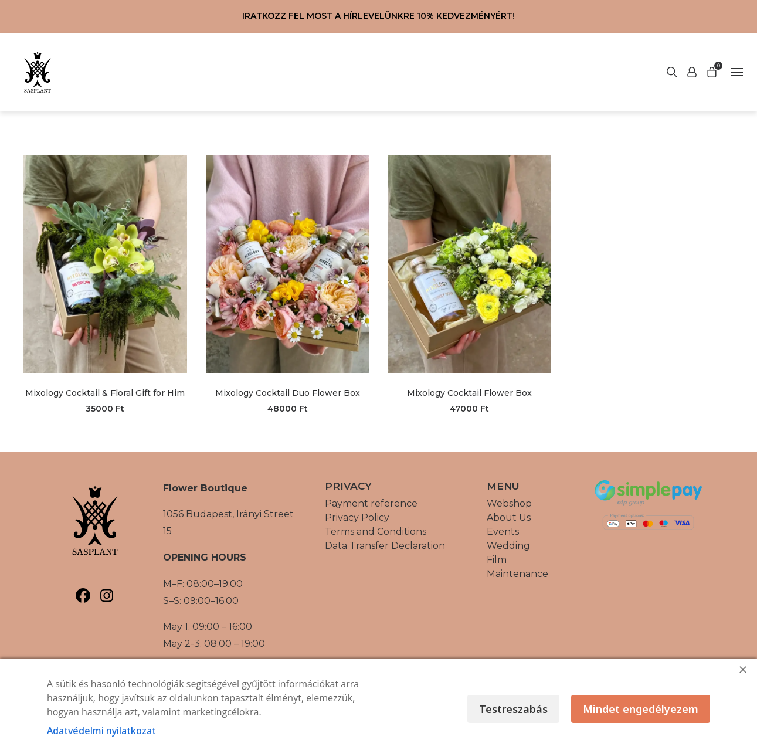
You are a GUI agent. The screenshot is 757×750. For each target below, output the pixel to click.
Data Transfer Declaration (385, 545)
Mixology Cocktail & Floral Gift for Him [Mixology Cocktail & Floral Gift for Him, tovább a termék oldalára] (105, 393)
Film (497, 559)
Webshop (509, 503)
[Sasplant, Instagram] (107, 595)
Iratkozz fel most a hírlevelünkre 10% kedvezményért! (378, 16)
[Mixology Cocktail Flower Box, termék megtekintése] (470, 264)
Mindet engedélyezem (640, 709)
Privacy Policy (357, 517)
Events (503, 531)
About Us (509, 517)
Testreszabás (513, 709)
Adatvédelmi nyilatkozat (101, 730)
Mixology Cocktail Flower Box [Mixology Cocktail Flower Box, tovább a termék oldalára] (469, 393)
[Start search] (692, 72)
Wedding (508, 545)
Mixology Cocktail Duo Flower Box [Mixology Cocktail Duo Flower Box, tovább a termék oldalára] (287, 393)
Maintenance (517, 573)
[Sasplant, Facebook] (83, 595)
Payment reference (371, 503)
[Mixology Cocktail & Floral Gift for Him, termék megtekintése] (105, 264)
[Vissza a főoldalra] (37, 72)
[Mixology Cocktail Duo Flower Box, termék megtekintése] (287, 264)
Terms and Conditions (375, 531)
